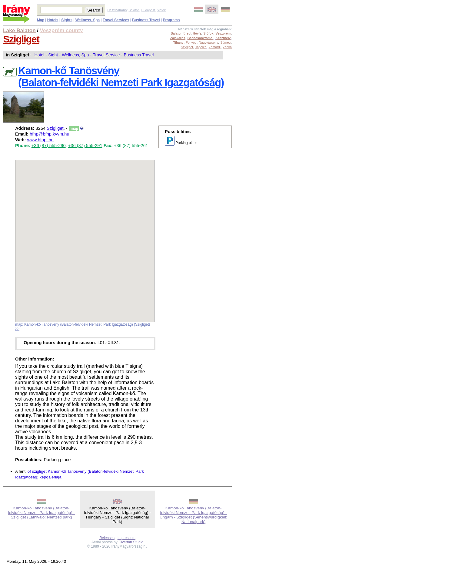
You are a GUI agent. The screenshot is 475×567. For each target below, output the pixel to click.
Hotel (40, 54)
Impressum (126, 538)
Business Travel (139, 54)
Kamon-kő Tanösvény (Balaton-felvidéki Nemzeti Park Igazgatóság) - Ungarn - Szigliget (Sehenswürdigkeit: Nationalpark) (193, 515)
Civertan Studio (130, 542)
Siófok (161, 10)
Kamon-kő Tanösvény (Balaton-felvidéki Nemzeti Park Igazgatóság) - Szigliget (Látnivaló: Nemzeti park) (41, 512)
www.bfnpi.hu (40, 139)
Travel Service (106, 54)
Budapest (148, 10)
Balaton (133, 10)
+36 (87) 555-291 (85, 145)
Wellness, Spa (75, 54)
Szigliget (21, 39)
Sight (53, 54)
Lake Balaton (19, 30)
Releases (107, 538)
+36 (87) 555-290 (49, 145)
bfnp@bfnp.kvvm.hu (49, 134)
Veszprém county (61, 30)
